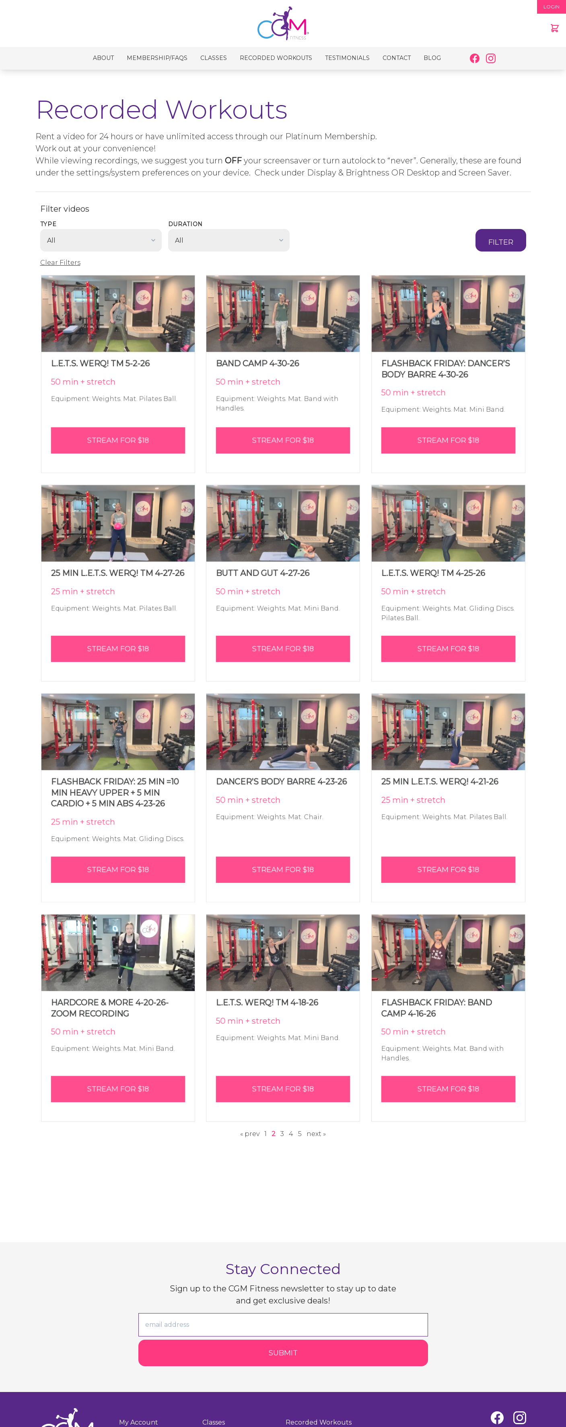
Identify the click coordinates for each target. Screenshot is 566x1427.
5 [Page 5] (300, 1134)
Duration (185, 224)
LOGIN (551, 7)
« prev (249, 1134)
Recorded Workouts (276, 58)
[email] (283, 1324)
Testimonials (347, 58)
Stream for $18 (118, 436)
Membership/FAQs (157, 58)
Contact (397, 58)
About (103, 58)
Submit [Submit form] (283, 1353)
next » (316, 1134)
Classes (213, 58)
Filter (500, 242)
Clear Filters (60, 262)
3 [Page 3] (282, 1134)
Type (48, 224)
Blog (432, 58)
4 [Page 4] (291, 1134)
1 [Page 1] (265, 1134)
